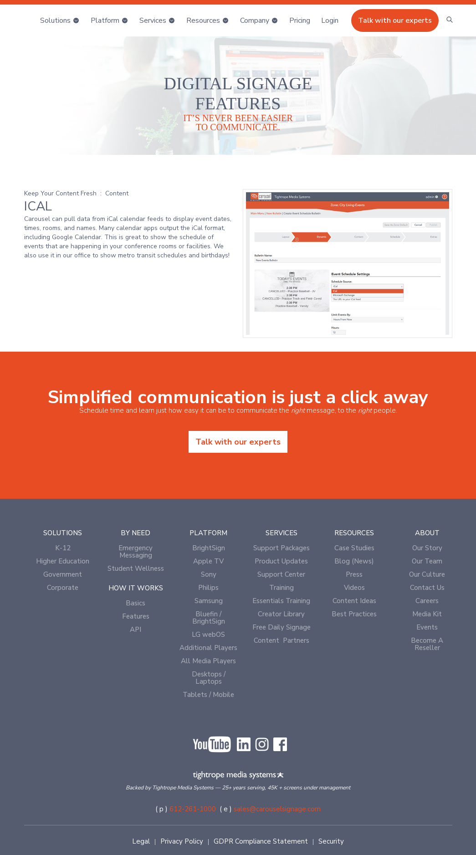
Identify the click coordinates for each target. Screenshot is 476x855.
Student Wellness (135, 568)
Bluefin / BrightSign (208, 617)
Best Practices (354, 614)
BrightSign (208, 548)
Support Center (281, 574)
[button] (60, 20)
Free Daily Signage (281, 627)
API (135, 629)
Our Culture (427, 574)
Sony (208, 574)
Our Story (427, 548)
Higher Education (62, 561)
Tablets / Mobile (208, 694)
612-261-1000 (192, 809)
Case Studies (354, 548)
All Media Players (208, 661)
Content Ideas (354, 600)
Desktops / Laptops (208, 678)
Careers (427, 600)
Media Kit (427, 614)
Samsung (208, 600)
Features (135, 616)
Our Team (427, 561)
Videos (354, 587)
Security (331, 841)
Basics (135, 603)
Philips (208, 587)
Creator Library (281, 614)
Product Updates (281, 561)
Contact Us (427, 587)
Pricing (299, 20)
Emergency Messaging (135, 551)
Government (62, 574)
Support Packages (281, 548)
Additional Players (208, 647)
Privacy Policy (181, 841)
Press (354, 574)
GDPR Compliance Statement (261, 841)
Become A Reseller (427, 644)
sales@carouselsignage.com (277, 809)
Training (281, 587)
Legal (141, 841)
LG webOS (208, 634)
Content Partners (281, 640)
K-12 (63, 548)
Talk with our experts (395, 20)
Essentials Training (281, 600)
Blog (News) (354, 561)
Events (427, 627)
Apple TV (208, 561)
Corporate (62, 587)
